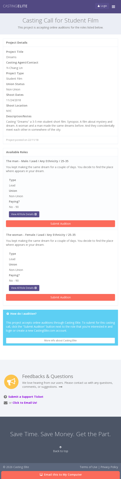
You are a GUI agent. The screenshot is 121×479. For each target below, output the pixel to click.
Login (102, 6)
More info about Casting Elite (60, 340)
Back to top (60, 449)
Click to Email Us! (25, 403)
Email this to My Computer (60, 474)
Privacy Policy (109, 467)
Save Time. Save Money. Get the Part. (60, 434)
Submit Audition (60, 223)
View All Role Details (24, 214)
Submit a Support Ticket (25, 397)
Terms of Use (88, 467)
